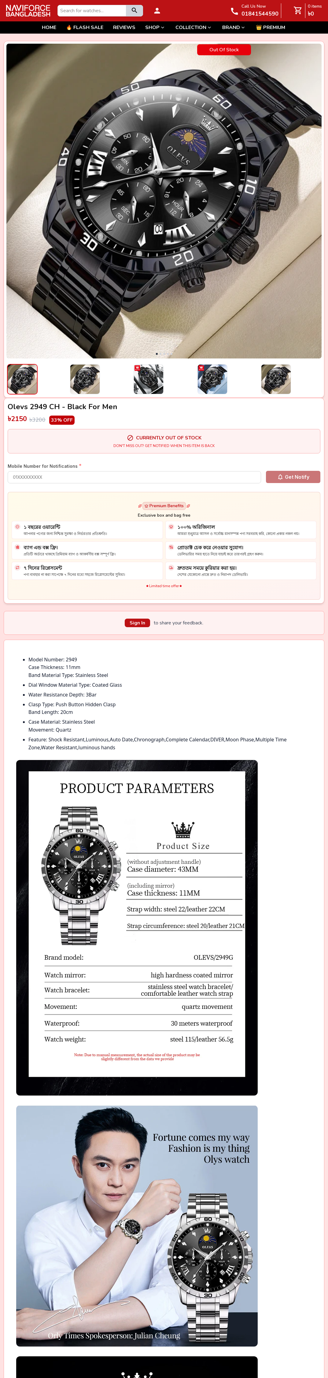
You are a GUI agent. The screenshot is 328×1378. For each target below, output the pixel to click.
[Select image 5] (291, 379)
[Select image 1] (36, 379)
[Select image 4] (228, 379)
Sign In (137, 623)
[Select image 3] (164, 379)
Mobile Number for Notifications (45, 466)
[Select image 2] (100, 379)
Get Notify (293, 477)
